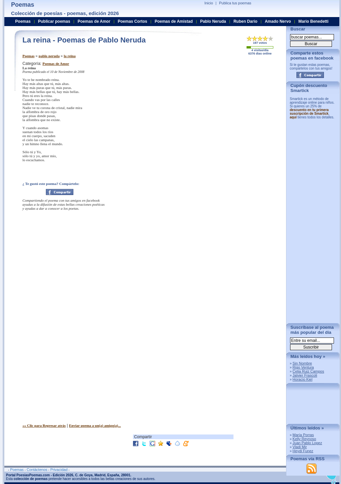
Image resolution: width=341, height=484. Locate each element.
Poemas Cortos (132, 21)
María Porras (303, 435)
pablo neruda (49, 56)
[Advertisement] (225, 108)
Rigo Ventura (303, 367)
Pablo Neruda (213, 21)
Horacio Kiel (302, 379)
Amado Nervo (278, 21)
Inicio (208, 3)
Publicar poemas (54, 21)
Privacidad (58, 470)
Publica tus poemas (235, 3)
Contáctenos (36, 470)
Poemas (28, 56)
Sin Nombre (302, 363)
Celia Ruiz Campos (308, 371)
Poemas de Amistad (174, 21)
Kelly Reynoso (304, 439)
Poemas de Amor (56, 64)
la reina (70, 56)
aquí (293, 117)
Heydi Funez (302, 451)
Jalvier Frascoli (304, 375)
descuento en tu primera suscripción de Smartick (309, 111)
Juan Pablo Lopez (307, 443)
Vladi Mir (299, 447)
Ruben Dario (245, 21)
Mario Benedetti (313, 21)
